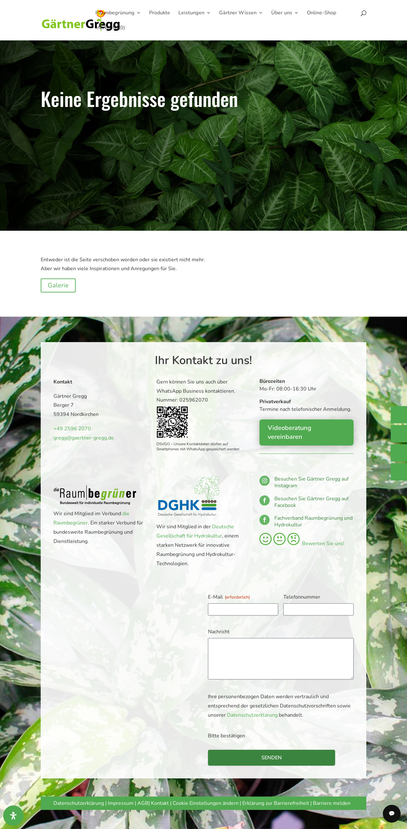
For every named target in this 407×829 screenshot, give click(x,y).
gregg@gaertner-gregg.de (81, 437)
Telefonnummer (301, 597)
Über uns (281, 13)
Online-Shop (321, 13)
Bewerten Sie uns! (301, 543)
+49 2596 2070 (71, 428)
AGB (142, 803)
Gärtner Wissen (238, 13)
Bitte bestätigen (226, 735)
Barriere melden (331, 803)
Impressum (121, 803)
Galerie (58, 285)
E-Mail (229, 597)
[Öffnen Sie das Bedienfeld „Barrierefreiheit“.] (13, 815)
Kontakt (160, 803)
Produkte (159, 13)
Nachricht (219, 631)
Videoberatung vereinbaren (289, 432)
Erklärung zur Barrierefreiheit (275, 803)
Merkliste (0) (110, 28)
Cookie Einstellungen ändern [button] (205, 803)
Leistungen (191, 13)
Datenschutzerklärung (252, 715)
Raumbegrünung (115, 13)
